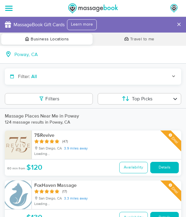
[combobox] (97, 54)
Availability (133, 167)
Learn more (82, 24)
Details (164, 167)
